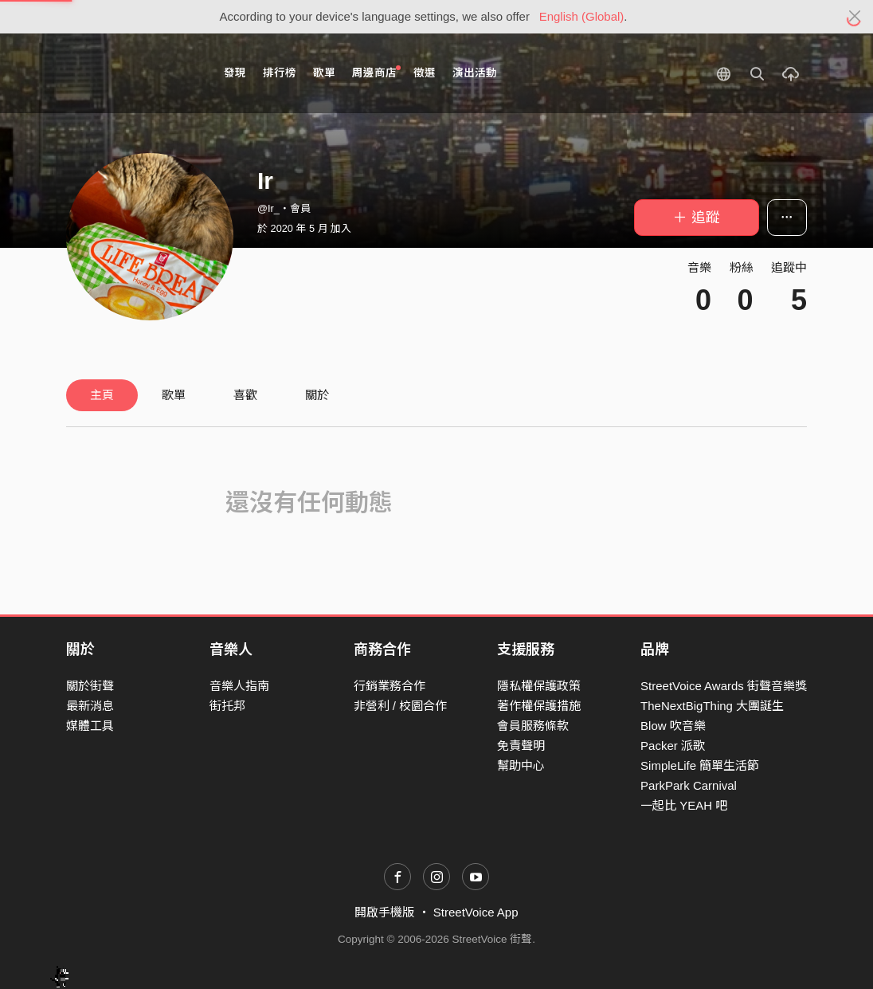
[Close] (855, 16)
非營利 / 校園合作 (401, 705)
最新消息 (90, 705)
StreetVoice (132, 73)
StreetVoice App (476, 912)
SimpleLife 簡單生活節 (699, 765)
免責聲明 (521, 745)
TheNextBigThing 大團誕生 (712, 705)
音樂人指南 (239, 686)
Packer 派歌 (672, 745)
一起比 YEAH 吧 (683, 805)
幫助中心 (521, 765)
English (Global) (581, 16)
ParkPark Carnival (688, 785)
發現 (235, 73)
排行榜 (279, 73)
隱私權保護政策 (539, 686)
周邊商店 (376, 72)
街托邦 (227, 705)
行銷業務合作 (389, 686)
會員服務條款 (533, 725)
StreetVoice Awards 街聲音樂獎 (723, 686)
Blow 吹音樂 (673, 725)
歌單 (324, 73)
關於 (317, 395)
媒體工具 (90, 725)
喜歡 (245, 395)
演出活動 (474, 73)
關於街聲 (90, 686)
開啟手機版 (384, 912)
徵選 (424, 73)
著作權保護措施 (539, 705)
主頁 (102, 395)
